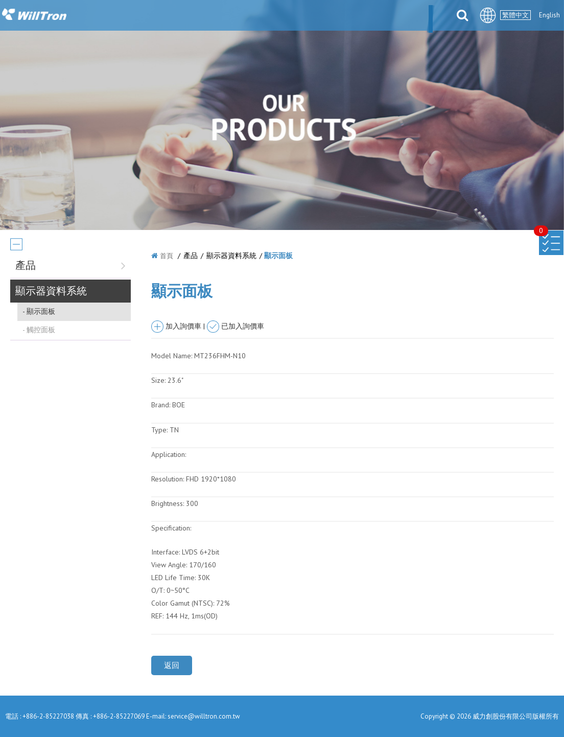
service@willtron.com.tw (204, 716)
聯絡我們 (428, 16)
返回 (171, 665)
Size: (158, 380)
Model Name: (171, 355)
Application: (168, 454)
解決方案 (306, 16)
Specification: (171, 528)
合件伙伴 (347, 16)
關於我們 (198, 16)
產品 (272, 16)
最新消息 (239, 16)
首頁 (166, 255)
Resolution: (167, 478)
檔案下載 (387, 16)
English (549, 15)
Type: (160, 429)
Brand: (160, 404)
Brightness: (167, 503)
